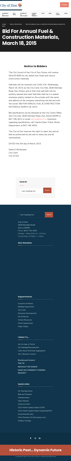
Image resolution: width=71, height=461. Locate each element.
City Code (58, 13)
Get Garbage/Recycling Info (28, 347)
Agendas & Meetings (5, 14)
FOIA (42, 13)
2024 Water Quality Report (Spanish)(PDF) (35, 411)
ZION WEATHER (35, 269)
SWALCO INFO (24, 404)
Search (47, 190)
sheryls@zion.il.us (38, 119)
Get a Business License (27, 354)
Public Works (23, 326)
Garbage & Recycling (23, 14)
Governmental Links (25, 414)
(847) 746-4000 (30, 230)
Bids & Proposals (16, 24)
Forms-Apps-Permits (34, 14)
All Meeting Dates (25, 391)
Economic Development (27, 313)
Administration (23, 397)
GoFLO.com (52, 456)
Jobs (65, 13)
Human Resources (25, 320)
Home (4, 24)
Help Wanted (23, 401)
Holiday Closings (24, 421)
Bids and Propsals (25, 394)
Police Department (25, 323)
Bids (50, 13)
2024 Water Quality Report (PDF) (31, 407)
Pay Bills (14, 13)
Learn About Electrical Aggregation (31, 351)
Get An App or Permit (26, 344)
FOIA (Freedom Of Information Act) (32, 417)
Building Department (26, 306)
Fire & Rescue (23, 316)
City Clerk (22, 310)
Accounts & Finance (25, 303)
